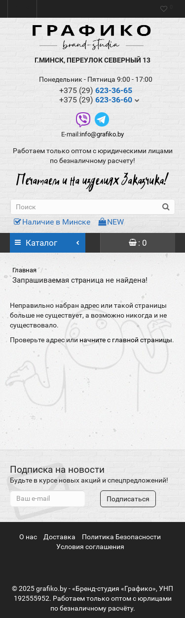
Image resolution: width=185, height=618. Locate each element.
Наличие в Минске (52, 222)
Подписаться (128, 499)
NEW (111, 222)
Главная (24, 270)
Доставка (59, 537)
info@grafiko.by (102, 134)
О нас (28, 537)
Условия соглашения (90, 547)
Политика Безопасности (121, 537)
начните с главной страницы (125, 340)
